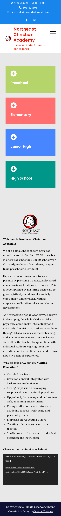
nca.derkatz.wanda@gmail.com (28, 12)
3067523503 (28, 7)
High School (21, 178)
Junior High (20, 146)
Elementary (20, 114)
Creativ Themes (43, 511)
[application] (30, 469)
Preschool (19, 82)
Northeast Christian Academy (25, 34)
